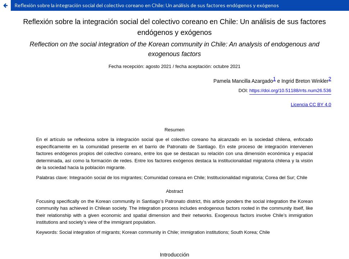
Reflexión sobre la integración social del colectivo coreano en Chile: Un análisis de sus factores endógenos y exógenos (146, 5)
